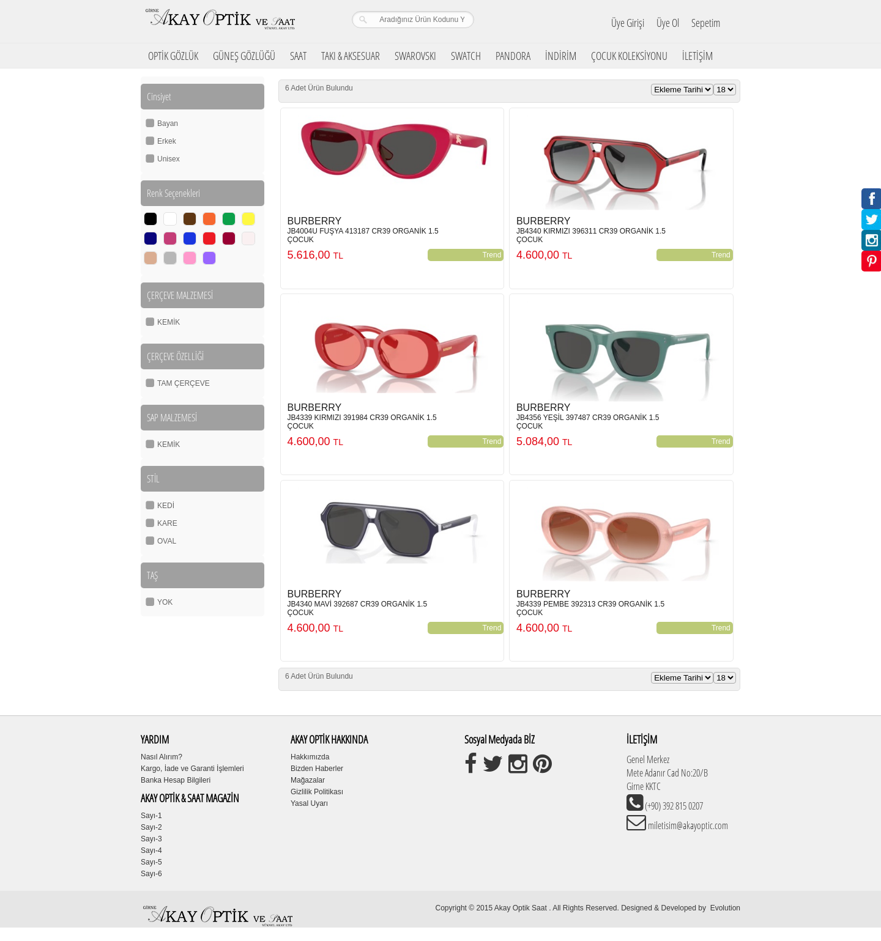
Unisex (168, 159)
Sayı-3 (151, 839)
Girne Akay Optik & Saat (219, 21)
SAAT (298, 55)
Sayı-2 (151, 827)
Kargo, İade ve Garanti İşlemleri (192, 768)
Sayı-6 (151, 873)
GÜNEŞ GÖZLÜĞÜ (244, 55)
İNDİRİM (560, 55)
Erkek (166, 141)
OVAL (166, 541)
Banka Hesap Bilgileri (175, 780)
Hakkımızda (310, 757)
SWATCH (466, 55)
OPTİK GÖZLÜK (173, 55)
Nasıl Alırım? (161, 757)
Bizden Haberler (317, 768)
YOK (165, 602)
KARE (167, 523)
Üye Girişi (627, 22)
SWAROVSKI (415, 55)
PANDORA (513, 55)
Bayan (167, 123)
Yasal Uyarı (309, 803)
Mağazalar (308, 780)
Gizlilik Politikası (317, 792)
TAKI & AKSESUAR (350, 55)
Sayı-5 (151, 862)
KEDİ (165, 505)
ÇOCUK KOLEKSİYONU (629, 55)
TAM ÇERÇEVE (183, 383)
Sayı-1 (151, 815)
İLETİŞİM (697, 55)
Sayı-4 (151, 850)
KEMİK (168, 322)
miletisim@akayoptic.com (687, 825)
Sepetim (705, 22)
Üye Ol (667, 22)
